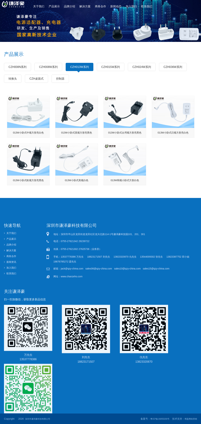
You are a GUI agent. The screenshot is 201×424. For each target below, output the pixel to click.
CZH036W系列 (173, 66)
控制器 (60, 78)
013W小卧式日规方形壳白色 (173, 148)
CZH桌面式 (36, 78)
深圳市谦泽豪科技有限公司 (37, 419)
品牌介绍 (73, 6)
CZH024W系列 (141, 66)
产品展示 (60, 6)
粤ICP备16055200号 (159, 419)
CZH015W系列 (110, 66)
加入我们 (128, 6)
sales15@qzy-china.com (156, 372)
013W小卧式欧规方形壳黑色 (28, 196)
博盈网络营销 (190, 419)
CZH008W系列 (48, 66)
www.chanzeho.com (72, 379)
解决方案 (87, 6)
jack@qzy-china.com (72, 372)
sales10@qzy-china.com (127, 372)
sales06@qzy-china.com (98, 372)
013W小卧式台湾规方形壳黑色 (124, 148)
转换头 (13, 78)
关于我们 (46, 6)
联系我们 (141, 6)
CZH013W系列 (79, 68)
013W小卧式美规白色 (76, 196)
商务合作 (100, 6)
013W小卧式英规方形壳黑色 (76, 148)
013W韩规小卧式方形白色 (125, 196)
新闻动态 (114, 6)
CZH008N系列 (17, 66)
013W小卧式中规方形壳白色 (28, 148)
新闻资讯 (10, 365)
